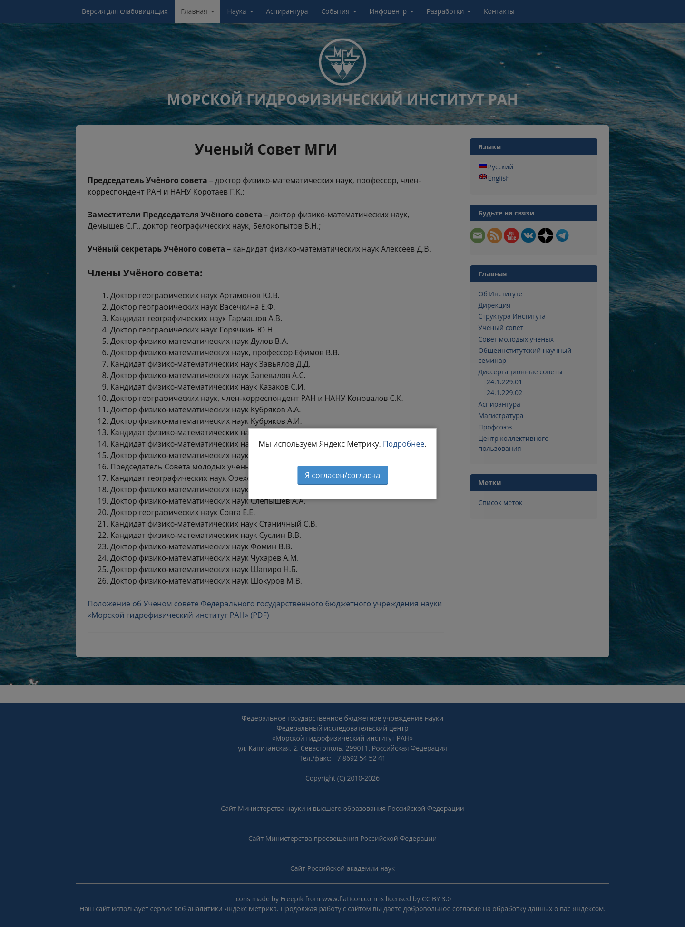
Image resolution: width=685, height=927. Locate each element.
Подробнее (404, 444)
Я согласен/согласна (342, 475)
